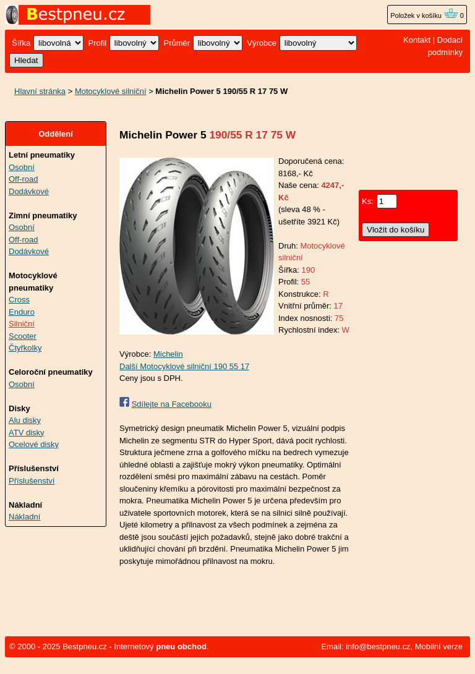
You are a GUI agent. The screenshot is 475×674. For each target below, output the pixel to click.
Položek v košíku (424, 15)
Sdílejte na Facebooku (172, 404)
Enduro (22, 312)
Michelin (168, 354)
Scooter (22, 336)
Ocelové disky (34, 444)
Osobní (22, 167)
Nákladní (24, 516)
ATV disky (27, 432)
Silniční (22, 323)
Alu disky (25, 420)
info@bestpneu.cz (378, 646)
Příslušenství (31, 480)
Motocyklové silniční (111, 91)
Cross (19, 299)
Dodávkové (29, 191)
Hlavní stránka (40, 91)
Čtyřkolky (25, 347)
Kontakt (416, 40)
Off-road (23, 179)
